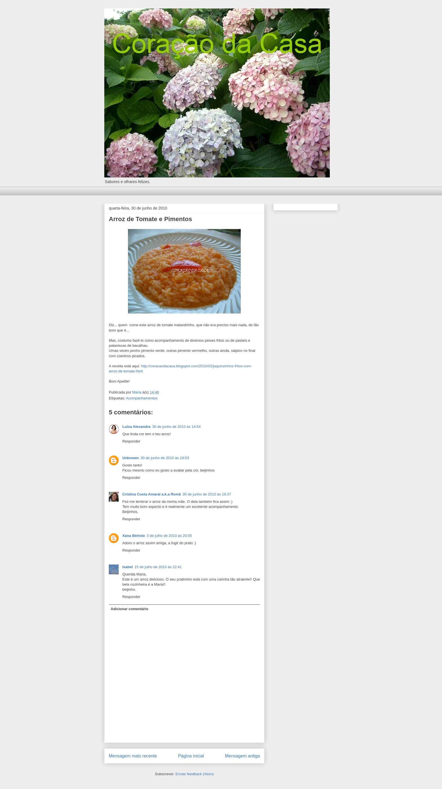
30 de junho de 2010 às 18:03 (165, 458)
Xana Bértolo (133, 536)
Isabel (127, 567)
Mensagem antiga (242, 756)
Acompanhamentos (142, 398)
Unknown (130, 458)
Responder (131, 441)
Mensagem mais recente (133, 756)
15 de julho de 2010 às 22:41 (158, 567)
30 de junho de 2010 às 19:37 (207, 494)
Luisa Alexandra (136, 426)
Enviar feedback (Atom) (195, 774)
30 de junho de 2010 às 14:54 (176, 426)
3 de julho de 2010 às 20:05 (169, 536)
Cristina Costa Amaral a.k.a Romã (151, 494)
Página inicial (191, 756)
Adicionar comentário (130, 609)
